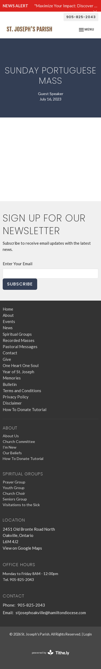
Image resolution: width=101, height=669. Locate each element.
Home (8, 309)
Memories (12, 377)
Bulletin (10, 384)
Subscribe (20, 284)
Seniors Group (15, 499)
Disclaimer (12, 403)
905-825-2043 (81, 16)
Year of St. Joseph (18, 371)
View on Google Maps (22, 548)
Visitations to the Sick (21, 504)
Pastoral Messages (20, 346)
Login (87, 634)
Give (7, 359)
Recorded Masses (18, 340)
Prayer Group (14, 482)
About (8, 315)
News (8, 327)
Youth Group (14, 487)
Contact (10, 352)
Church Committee (19, 441)
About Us (11, 435)
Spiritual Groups (17, 334)
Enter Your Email (17, 263)
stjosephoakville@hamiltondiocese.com (51, 612)
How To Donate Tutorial (24, 409)
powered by (50, 653)
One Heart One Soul (21, 365)
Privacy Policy (16, 396)
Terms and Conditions (22, 390)
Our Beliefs (12, 453)
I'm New (9, 447)
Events (9, 321)
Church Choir (14, 493)
